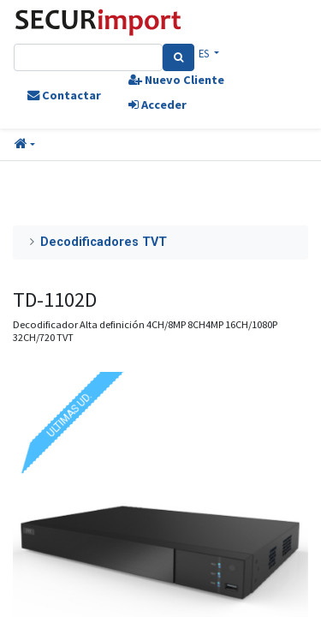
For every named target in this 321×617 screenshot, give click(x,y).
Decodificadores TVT (103, 242)
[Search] (178, 57)
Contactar (64, 95)
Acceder (157, 104)
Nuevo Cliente (176, 79)
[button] (25, 145)
